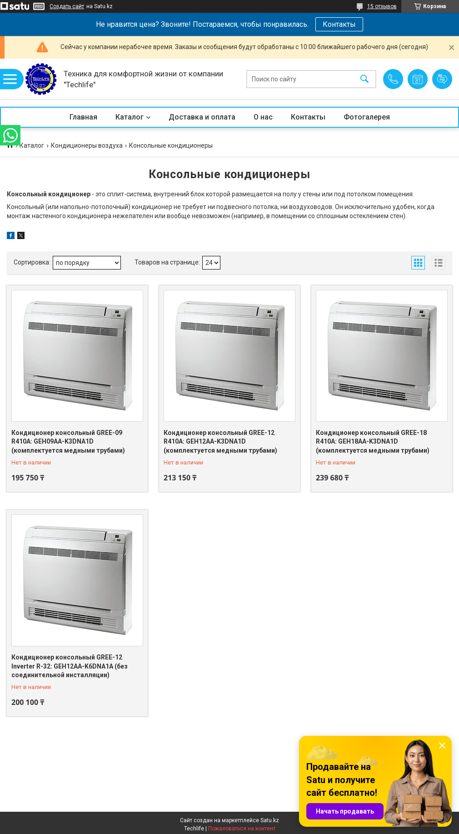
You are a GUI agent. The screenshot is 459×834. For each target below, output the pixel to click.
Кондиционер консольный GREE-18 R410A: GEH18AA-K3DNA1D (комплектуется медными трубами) (372, 441)
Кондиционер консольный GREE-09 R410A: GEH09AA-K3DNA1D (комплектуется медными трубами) (68, 441)
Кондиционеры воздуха (87, 145)
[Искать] (364, 79)
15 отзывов (382, 6)
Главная (83, 117)
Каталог (129, 117)
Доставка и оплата (202, 117)
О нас (263, 117)
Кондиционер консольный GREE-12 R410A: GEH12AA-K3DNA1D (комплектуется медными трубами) (220, 441)
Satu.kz (269, 820)
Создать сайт (67, 6)
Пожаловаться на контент (241, 828)
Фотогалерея (367, 117)
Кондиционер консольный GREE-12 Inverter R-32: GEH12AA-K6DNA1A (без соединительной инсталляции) (69, 666)
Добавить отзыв (442, 79)
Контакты (339, 24)
